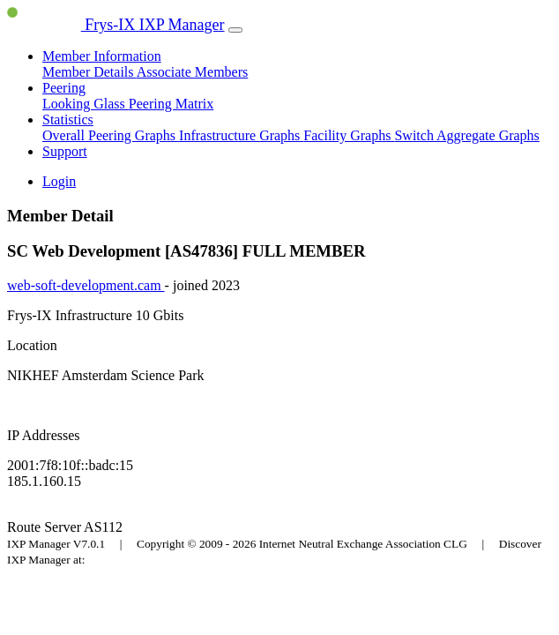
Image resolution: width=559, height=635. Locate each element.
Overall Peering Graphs (110, 135)
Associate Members (193, 71)
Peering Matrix (171, 103)
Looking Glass (85, 103)
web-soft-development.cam (86, 285)
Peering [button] (64, 87)
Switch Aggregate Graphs (466, 135)
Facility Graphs (348, 135)
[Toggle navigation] (235, 30)
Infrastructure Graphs (241, 135)
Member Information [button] (101, 56)
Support (64, 151)
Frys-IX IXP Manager (116, 25)
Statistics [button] (67, 119)
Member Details (89, 71)
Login (59, 181)
